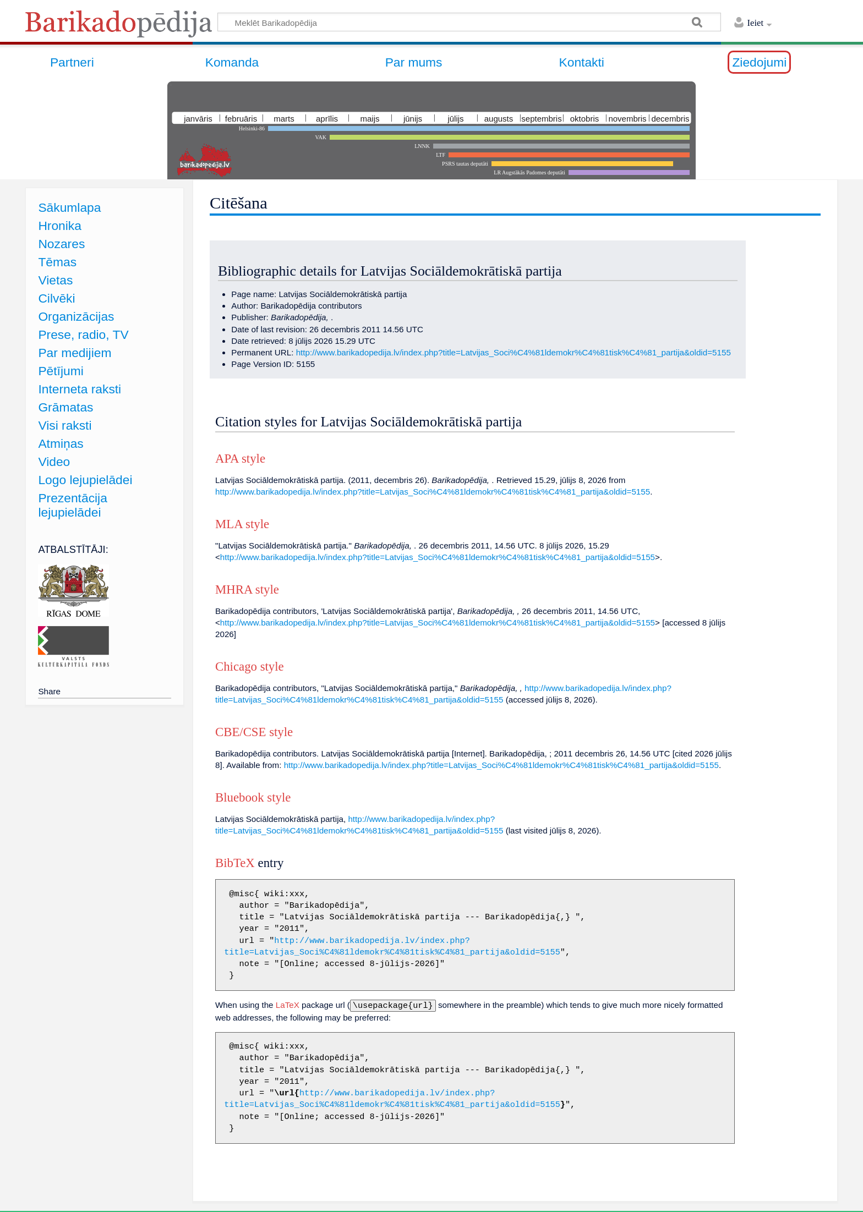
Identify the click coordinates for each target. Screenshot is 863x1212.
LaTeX (287, 1005)
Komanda (232, 62)
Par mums (414, 62)
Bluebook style (253, 797)
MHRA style (247, 589)
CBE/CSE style (254, 732)
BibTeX (235, 863)
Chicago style (249, 666)
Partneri (72, 62)
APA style (240, 458)
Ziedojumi (759, 62)
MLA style (242, 524)
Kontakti (581, 62)
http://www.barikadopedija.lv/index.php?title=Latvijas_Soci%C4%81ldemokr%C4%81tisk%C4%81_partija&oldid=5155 (513, 352)
